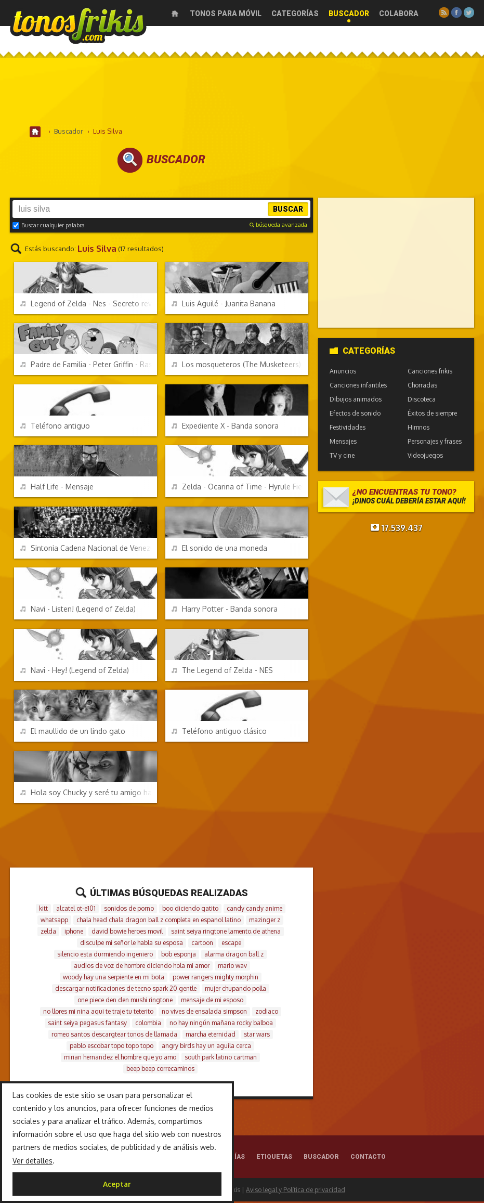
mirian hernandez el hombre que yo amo (120, 1059)
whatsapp (54, 921)
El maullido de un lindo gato (72, 732)
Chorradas (422, 387)
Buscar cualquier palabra (48, 226)
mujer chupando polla (235, 990)
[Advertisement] (242, 93)
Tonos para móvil (225, 13)
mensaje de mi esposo (212, 1001)
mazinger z (264, 921)
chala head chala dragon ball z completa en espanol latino (158, 921)
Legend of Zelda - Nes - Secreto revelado (88, 305)
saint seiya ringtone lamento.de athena (226, 933)
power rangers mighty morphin (215, 978)
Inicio (175, 13)
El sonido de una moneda (219, 549)
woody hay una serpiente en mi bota (113, 978)
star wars (257, 1036)
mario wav (232, 967)
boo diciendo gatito (190, 910)
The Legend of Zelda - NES (222, 671)
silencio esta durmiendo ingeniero (105, 956)
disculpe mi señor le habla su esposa (131, 944)
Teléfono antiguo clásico (219, 732)
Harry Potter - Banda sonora (225, 610)
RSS (444, 12)
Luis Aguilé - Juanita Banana (224, 305)
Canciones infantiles (358, 387)
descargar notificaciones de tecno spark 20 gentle (126, 990)
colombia (148, 1024)
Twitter (469, 12)
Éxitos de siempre (432, 415)
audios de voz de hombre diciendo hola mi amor (142, 967)
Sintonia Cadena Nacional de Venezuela (88, 549)
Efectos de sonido (355, 415)
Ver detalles (32, 1160)
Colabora (398, 13)
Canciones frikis (430, 373)
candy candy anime (254, 910)
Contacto (368, 1158)
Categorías (295, 13)
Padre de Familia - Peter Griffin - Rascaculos (88, 365)
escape (231, 944)
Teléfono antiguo (55, 427)
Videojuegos (425, 457)
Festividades (347, 429)
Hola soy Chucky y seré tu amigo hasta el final (88, 794)
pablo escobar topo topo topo (111, 1047)
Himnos (418, 429)
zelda (48, 933)
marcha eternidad (211, 1036)
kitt (43, 910)
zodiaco (266, 1013)
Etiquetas (274, 1158)
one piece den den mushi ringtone (125, 1001)
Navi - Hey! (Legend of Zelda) (74, 671)
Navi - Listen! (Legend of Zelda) (78, 610)
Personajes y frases (435, 443)
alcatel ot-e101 (76, 910)
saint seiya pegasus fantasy (87, 1024)
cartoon (202, 944)
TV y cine (342, 457)
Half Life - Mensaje (57, 488)
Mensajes (343, 443)
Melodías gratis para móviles (78, 24)
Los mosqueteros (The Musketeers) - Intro (240, 365)
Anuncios (343, 373)
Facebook (456, 12)
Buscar (288, 210)
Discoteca (422, 401)
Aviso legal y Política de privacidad (295, 1191)
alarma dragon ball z (234, 956)
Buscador (349, 13)
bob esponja (178, 956)
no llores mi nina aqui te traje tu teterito (98, 1013)
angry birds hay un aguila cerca (206, 1047)
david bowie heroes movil (127, 933)
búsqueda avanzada (278, 226)
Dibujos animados (356, 401)
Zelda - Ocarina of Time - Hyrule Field (240, 488)
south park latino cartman (221, 1059)
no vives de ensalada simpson (204, 1013)
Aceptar (117, 1184)
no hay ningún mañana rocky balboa (221, 1024)
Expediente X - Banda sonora (225, 427)
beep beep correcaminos (160, 1070)
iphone (73, 933)
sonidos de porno (129, 910)
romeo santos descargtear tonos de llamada (114, 1036)
